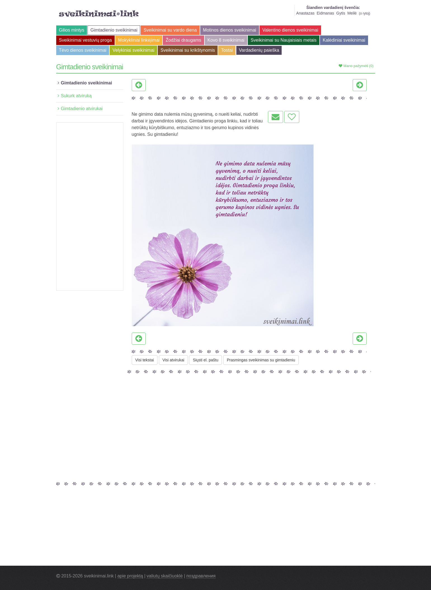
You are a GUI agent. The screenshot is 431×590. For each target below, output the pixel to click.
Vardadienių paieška (259, 50)
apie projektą (130, 576)
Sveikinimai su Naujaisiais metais (284, 40)
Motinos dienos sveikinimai (229, 30)
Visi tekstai (144, 360)
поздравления (200, 576)
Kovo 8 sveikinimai (226, 40)
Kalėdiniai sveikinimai (344, 40)
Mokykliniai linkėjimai (138, 40)
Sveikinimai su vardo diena (170, 30)
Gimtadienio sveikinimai (113, 30)
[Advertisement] (89, 206)
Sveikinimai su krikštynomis (188, 50)
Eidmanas (325, 13)
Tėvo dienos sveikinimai (83, 50)
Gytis (340, 13)
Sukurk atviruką (76, 95)
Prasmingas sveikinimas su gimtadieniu (261, 360)
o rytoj (364, 13)
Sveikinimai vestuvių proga (85, 40)
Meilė (352, 13)
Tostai (227, 50)
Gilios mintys (71, 30)
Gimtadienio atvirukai (82, 108)
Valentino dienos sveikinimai (290, 30)
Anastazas (305, 13)
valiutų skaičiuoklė (165, 576)
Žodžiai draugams (183, 40)
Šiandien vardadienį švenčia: (333, 7)
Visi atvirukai (173, 360)
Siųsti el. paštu (205, 360)
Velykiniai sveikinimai (133, 50)
